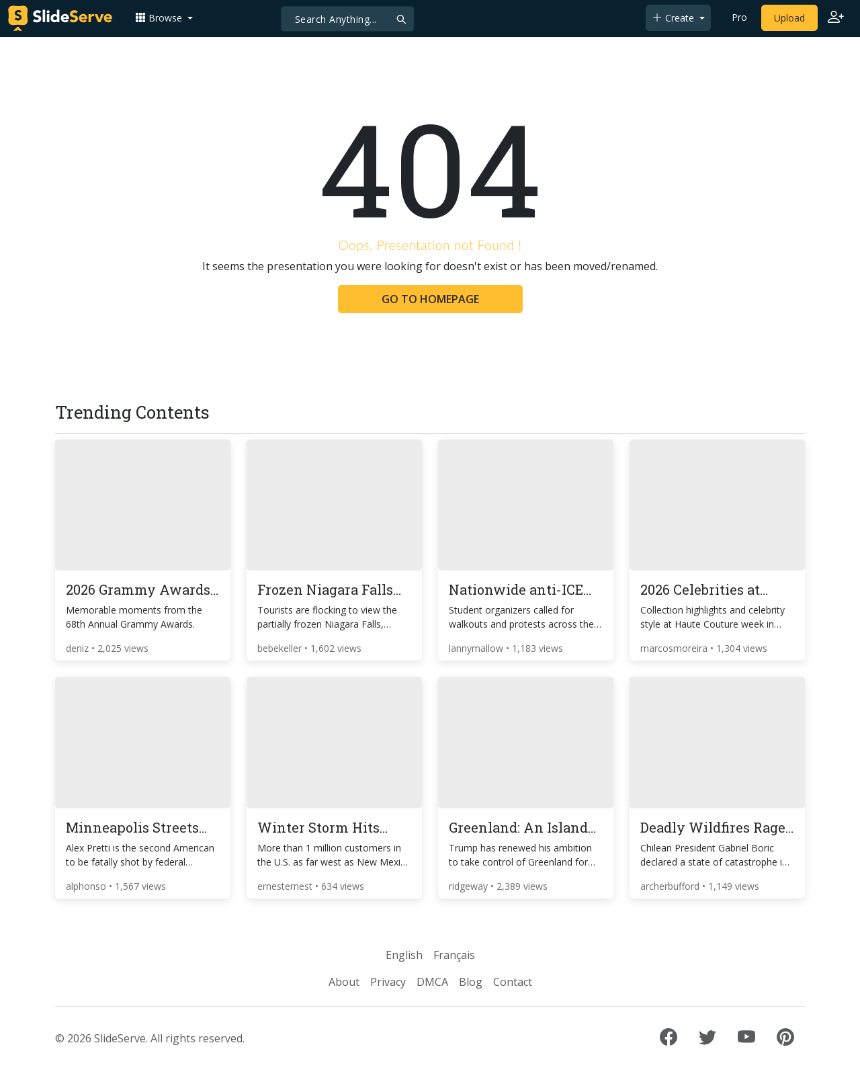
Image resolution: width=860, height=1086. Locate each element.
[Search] (348, 19)
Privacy (388, 981)
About (344, 981)
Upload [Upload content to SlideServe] (789, 17)
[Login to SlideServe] (836, 18)
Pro (739, 17)
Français (454, 955)
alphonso (87, 886)
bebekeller (280, 648)
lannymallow (477, 648)
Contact (512, 981)
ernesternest (286, 886)
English (404, 955)
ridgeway (469, 886)
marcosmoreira (675, 648)
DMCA (432, 981)
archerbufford (671, 886)
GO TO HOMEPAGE (430, 299)
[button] (164, 17)
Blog (470, 981)
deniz (78, 648)
